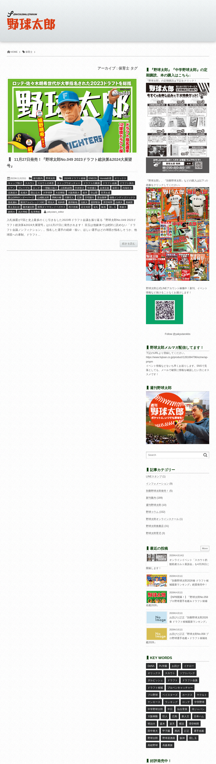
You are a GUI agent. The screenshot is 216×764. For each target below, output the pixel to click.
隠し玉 (112, 207)
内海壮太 (127, 188)
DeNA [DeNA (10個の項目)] (151, 665)
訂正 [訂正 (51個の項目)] (186, 720)
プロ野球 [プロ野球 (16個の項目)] (153, 690)
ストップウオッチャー (68, 183)
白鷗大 (119, 202)
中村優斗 (92, 188)
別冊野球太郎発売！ (157, 490)
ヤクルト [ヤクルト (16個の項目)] (202, 690)
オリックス (120, 178)
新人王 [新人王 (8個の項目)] (185, 708)
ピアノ (11, 188)
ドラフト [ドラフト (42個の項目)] (172, 677)
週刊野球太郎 (153, 505)
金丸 (95, 207)
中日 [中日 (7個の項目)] (169, 702)
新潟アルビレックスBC (32, 202)
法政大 (84, 202)
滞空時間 (107, 202)
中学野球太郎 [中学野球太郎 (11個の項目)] (155, 702)
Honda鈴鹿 (105, 178)
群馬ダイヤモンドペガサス (51, 207)
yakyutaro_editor (55, 212)
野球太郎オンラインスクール (162, 519)
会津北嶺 (104, 188)
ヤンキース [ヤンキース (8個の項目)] (154, 696)
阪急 (103, 207)
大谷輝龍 (60, 193)
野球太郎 (50, 178)
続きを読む (128, 243)
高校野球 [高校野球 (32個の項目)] (153, 733)
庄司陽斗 (89, 197)
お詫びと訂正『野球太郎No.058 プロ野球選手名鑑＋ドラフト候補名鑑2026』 (177, 638)
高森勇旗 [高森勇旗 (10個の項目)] (167, 733)
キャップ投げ (15, 183)
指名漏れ (12, 202)
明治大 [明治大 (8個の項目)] (151, 714)
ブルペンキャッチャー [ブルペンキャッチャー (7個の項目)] (180, 683)
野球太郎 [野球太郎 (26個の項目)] (153, 726)
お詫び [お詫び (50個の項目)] (175, 665)
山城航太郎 (43, 197)
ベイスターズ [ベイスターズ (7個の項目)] (169, 690)
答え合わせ (14, 207)
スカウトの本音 (46, 183)
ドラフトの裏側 (91, 183)
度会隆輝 (102, 197)
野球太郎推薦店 (155, 526)
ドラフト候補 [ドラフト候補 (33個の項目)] (155, 683)
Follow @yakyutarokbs (177, 334)
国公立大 (35, 193)
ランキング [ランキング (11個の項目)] (171, 696)
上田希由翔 (66, 188)
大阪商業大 (74, 193)
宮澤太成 (105, 193)
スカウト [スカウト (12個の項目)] (170, 671)
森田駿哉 (72, 202)
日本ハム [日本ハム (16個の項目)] (198, 708)
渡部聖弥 (95, 202)
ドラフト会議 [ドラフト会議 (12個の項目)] (189, 677)
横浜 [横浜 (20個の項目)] (181, 714)
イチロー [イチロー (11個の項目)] (189, 665)
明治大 (51, 202)
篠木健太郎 (28, 207)
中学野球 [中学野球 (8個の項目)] (199, 696)
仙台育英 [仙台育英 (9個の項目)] (182, 702)
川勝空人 (69, 197)
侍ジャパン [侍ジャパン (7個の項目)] (198, 702)
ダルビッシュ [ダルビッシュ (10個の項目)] (155, 677)
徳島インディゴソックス (122, 197)
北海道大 (12, 193)
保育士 (115, 188)
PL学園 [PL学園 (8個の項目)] (163, 665)
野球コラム (152, 511)
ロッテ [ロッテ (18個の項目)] (186, 696)
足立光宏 (85, 207)
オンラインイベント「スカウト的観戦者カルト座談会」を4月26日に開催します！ (177, 564)
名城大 (23, 193)
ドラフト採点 (127, 183)
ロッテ (36, 188)
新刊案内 (38, 178)
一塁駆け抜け (50, 188)
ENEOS (93, 178)
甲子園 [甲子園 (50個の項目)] (166, 720)
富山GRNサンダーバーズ (21, 197)
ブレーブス (24, 188)
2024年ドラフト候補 (74, 178)
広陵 (79, 197)
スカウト (29, 183)
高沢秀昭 (22, 212)
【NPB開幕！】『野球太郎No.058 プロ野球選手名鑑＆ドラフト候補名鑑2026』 (177, 601)
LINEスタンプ (154, 476)
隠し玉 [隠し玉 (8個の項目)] (193, 726)
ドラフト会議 (110, 183)
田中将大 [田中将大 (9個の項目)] (153, 720)
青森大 (122, 207)
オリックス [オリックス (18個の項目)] (154, 671)
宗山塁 (93, 193)
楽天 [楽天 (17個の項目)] (171, 714)
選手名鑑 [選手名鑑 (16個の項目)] (198, 720)
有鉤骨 (61, 202)
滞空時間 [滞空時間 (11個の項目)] (193, 714)
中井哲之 (79, 188)
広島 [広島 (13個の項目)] (174, 708)
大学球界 (47, 193)
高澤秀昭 (35, 212)
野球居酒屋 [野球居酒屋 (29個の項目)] (168, 726)
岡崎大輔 (56, 197)
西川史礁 (73, 207)
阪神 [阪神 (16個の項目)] (182, 726)
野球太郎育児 (153, 533)
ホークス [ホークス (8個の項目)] (187, 690)
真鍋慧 (129, 202)
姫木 (85, 193)
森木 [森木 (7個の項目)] (162, 714)
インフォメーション (157, 483)
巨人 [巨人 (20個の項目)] (164, 708)
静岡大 (11, 212)
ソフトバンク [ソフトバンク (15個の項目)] (187, 671)
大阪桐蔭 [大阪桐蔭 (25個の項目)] (153, 708)
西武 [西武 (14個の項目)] (177, 720)
